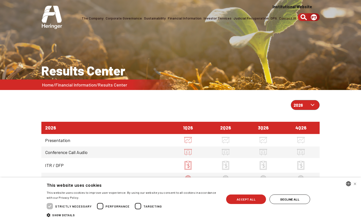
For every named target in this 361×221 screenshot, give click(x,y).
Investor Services (217, 18)
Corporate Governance (123, 18)
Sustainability (154, 18)
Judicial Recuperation (250, 18)
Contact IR (287, 18)
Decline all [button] (289, 199)
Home (47, 85)
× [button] (354, 184)
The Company (92, 18)
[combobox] (348, 183)
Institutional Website (292, 6)
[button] (133, 214)
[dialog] (180, 199)
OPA (273, 18)
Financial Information (184, 18)
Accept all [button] (246, 199)
